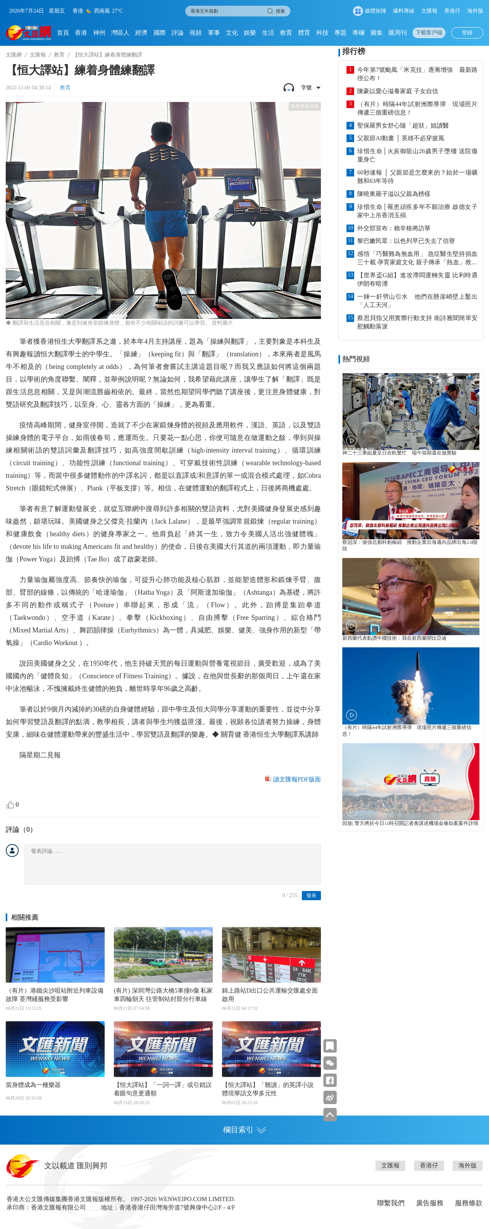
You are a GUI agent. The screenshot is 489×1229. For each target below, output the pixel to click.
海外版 (475, 11)
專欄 (358, 32)
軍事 (214, 32)
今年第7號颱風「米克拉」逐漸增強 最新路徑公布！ (417, 73)
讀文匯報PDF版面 (297, 779)
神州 (99, 32)
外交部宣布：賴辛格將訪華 (394, 228)
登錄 (467, 33)
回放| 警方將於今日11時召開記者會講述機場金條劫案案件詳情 (410, 823)
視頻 (195, 32)
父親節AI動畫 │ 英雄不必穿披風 (400, 138)
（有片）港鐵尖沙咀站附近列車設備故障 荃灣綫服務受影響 (55, 994)
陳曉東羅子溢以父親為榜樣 (394, 194)
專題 (340, 32)
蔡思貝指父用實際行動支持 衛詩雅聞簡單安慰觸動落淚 (417, 322)
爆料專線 (404, 11)
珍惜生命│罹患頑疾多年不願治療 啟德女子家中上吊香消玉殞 (417, 211)
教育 (286, 32)
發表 (311, 895)
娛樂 (250, 32)
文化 (232, 32)
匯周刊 (398, 32)
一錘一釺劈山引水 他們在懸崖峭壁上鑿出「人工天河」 (417, 300)
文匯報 (429, 11)
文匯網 (14, 55)
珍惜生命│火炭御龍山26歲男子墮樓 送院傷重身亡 (417, 155)
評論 (178, 32)
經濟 (141, 32)
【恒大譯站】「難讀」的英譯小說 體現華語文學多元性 (268, 1089)
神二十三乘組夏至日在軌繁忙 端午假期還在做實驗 (399, 453)
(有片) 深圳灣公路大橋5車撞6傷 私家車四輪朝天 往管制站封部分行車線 (163, 994)
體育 (304, 32)
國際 (160, 32)
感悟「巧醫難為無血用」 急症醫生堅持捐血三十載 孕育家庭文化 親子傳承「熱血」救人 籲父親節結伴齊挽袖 (417, 259)
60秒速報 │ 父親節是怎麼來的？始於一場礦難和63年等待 (417, 176)
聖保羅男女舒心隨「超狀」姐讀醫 (403, 125)
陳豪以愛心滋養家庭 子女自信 (397, 91)
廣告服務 (430, 1203)
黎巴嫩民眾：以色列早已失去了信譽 (406, 241)
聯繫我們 (391, 1203)
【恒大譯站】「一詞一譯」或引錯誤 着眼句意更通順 (163, 1089)
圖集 (377, 32)
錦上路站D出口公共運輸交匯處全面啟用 (270, 994)
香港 (81, 32)
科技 (322, 32)
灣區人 (120, 32)
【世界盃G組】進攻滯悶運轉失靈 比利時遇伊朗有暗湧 (417, 279)
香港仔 (452, 11)
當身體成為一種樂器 (33, 1085)
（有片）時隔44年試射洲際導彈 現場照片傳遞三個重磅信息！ (417, 108)
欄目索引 (244, 1130)
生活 (268, 32)
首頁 (63, 32)
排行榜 (353, 51)
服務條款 (469, 1203)
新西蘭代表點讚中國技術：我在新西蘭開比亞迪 (394, 638)
